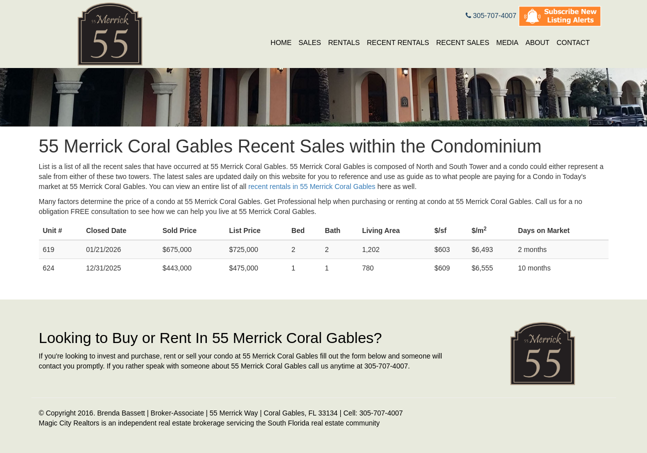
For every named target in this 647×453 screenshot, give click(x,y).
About (538, 42)
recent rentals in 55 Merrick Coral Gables (311, 186)
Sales (310, 42)
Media (507, 42)
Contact (573, 42)
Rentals (344, 42)
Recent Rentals (398, 42)
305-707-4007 (491, 16)
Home (281, 42)
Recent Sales (462, 42)
